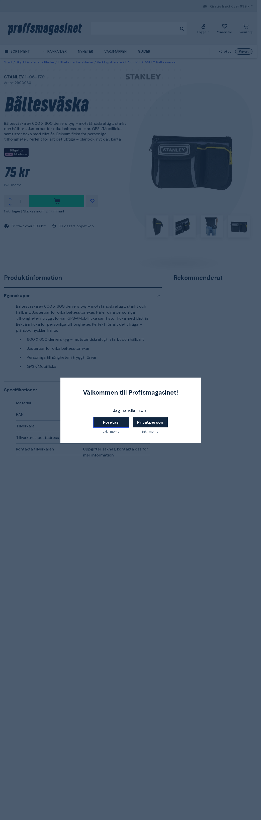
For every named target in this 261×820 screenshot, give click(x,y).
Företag (111, 422)
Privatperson (150, 422)
